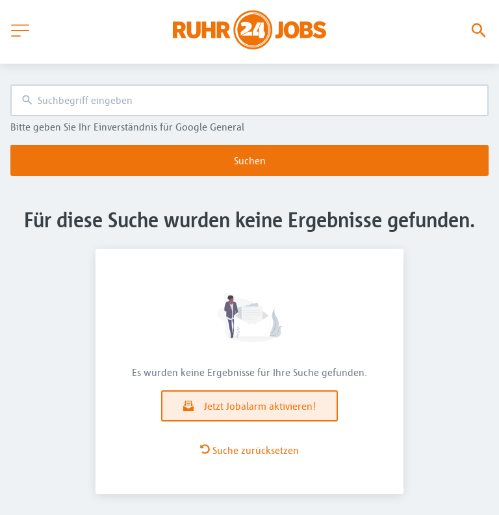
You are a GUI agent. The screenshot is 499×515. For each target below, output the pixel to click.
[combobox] (249, 100)
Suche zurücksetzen (249, 450)
